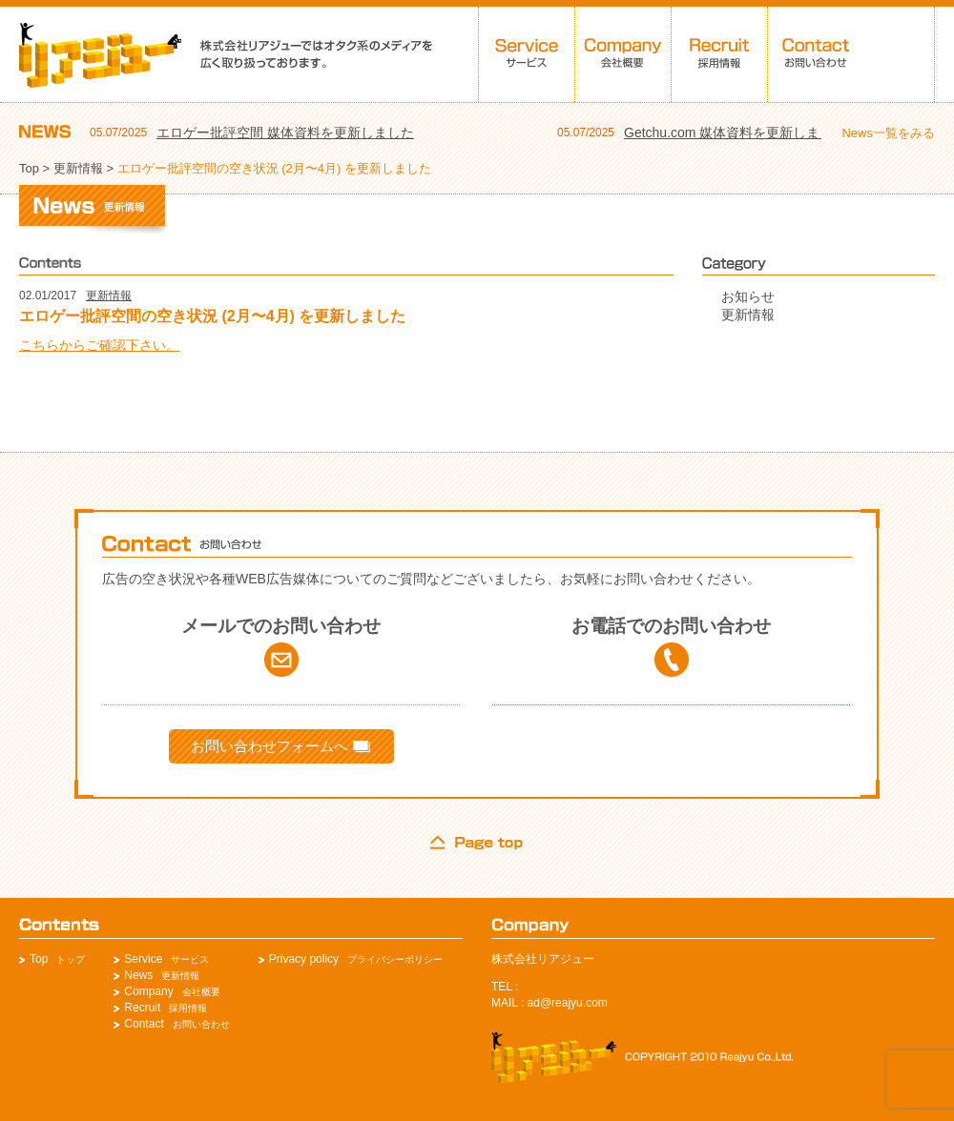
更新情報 (78, 168)
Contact (143, 1023)
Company (148, 991)
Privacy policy (304, 959)
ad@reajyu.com (568, 1002)
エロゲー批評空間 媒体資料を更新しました (285, 132)
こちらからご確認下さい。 (99, 345)
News (138, 975)
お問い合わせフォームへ (280, 746)
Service (143, 959)
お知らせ (748, 296)
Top (29, 168)
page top (477, 842)
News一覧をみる (888, 133)
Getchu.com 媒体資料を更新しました (735, 132)
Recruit (142, 1007)
